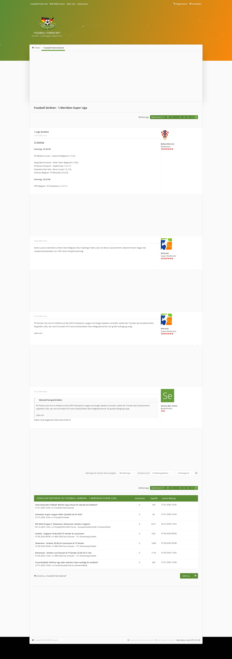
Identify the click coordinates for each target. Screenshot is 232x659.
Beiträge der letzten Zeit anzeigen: (111, 473)
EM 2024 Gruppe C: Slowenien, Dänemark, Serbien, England (62, 524)
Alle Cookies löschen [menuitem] (166, 640)
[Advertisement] (116, 76)
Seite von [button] (157, 117)
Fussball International (54, 47)
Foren (37, 47)
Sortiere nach (156, 473)
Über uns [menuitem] (71, 4)
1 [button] (171, 117)
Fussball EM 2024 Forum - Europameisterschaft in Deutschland (82, 527)
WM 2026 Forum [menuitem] (57, 4)
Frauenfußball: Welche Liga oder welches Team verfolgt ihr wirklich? (66, 562)
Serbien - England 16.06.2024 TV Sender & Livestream (59, 534)
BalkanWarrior (167, 144)
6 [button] (188, 117)
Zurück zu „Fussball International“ (51, 576)
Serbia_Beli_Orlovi (169, 405)
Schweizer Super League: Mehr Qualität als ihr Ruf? (58, 514)
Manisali (165, 253)
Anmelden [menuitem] (197, 4)
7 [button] (192, 117)
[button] (168, 117)
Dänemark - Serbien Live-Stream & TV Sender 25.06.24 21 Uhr (63, 553)
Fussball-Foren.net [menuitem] (39, 4)
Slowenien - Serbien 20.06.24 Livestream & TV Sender (59, 543)
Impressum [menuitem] (82, 4)
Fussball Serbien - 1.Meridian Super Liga (60, 108)
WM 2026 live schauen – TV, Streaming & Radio (75, 536)
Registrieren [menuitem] (181, 4)
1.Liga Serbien (41, 131)
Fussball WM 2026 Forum (46, 640)
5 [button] (184, 117)
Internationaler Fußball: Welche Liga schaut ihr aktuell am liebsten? (66, 505)
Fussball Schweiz (61, 517)
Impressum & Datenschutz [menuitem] (141, 640)
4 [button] (180, 117)
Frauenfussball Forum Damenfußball (70, 565)
